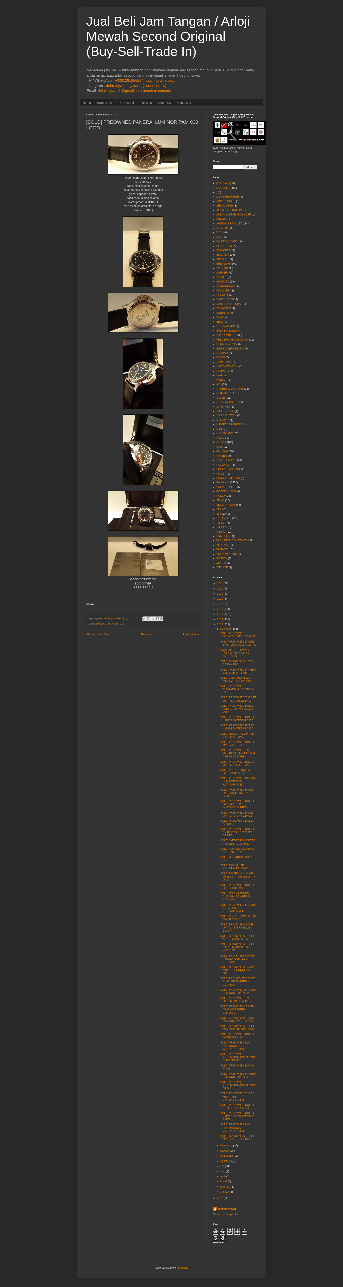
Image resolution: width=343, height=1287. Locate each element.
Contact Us (184, 102)
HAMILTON (223, 362)
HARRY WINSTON (227, 366)
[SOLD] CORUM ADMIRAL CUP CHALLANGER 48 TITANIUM (235, 896)
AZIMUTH (222, 228)
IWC (218, 384)
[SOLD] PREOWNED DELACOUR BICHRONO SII (238, 635)
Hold (219, 375)
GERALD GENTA (226, 344)
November (226, 1145)
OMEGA (221, 442)
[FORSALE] (223, 187)
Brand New (104, 102)
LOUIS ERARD (225, 411)
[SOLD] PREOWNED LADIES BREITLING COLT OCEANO (238, 643)
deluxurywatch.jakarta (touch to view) (136, 86)
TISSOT (221, 522)
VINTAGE (222, 549)
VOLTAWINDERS (226, 554)
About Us (164, 102)
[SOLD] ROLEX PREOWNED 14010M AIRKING (237, 735)
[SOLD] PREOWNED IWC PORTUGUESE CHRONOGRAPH (235, 1045)
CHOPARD (222, 281)
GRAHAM (222, 353)
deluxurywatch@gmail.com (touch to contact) (134, 91)
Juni (222, 1171)
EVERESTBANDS (227, 330)
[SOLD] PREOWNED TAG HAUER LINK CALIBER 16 (237, 1000)
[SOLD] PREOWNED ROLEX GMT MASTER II (237, 744)
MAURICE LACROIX (228, 424)
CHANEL (221, 277)
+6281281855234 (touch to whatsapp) (146, 80)
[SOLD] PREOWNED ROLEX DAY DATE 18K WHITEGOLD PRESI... (237, 804)
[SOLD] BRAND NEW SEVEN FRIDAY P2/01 (237, 663)
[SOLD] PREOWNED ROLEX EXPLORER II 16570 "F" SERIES (237, 832)
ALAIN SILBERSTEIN (229, 210)
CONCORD (223, 290)
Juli (222, 1166)
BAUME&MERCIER (228, 241)
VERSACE (222, 545)
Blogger (182, 1267)
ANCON (221, 219)
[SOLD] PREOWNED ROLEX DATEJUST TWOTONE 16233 (237, 793)
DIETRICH (222, 312)
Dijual (219, 317)
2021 (220, 583)
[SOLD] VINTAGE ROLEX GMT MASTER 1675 (238, 918)
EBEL (219, 321)
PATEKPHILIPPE (226, 460)
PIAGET (221, 473)
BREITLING (223, 263)
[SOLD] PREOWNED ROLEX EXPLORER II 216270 (237, 1106)
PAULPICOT (223, 464)
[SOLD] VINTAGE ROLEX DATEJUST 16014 (235, 771)
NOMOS (221, 437)
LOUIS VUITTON (226, 415)
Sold (122, 624)
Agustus (225, 1161)
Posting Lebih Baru (98, 634)
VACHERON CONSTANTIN (232, 540)
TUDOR (221, 527)
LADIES (221, 397)
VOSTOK (221, 558)
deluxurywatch (226, 1208)
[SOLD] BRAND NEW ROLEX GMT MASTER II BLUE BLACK (237, 927)
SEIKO (220, 500)
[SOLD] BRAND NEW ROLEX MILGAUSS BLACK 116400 (237, 1028)
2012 (220, 1198)
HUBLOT (221, 379)
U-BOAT (221, 531)
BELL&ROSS (224, 245)
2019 (220, 593)
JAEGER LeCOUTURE (229, 388)
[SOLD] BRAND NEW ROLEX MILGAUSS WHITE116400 (237, 1019)
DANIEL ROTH (225, 299)
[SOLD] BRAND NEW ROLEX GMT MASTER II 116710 (237, 1138)
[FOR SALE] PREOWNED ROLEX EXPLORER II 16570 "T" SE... (235, 653)
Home (87, 102)
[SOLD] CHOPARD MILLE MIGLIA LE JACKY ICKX (236, 679)
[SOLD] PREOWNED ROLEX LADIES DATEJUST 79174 (237, 719)
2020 (220, 588)
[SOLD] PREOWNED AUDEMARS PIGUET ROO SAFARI (237, 1085)
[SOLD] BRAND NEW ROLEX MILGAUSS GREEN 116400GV (237, 1009)
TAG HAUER (223, 518)
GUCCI (220, 357)
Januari (224, 1191)
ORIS (219, 446)
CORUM (221, 295)
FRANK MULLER (226, 335)
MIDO (219, 429)
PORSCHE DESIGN (228, 478)
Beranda (146, 634)
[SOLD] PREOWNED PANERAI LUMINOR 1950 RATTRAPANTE (238, 781)
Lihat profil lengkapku (225, 1214)
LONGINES (223, 406)
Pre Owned (126, 102)
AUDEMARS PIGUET (229, 223)
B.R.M (220, 232)
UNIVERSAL (223, 536)
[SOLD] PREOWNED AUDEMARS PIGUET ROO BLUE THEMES (237, 1057)
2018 (220, 598)
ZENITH (221, 562)
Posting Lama (191, 634)
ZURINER (222, 567)
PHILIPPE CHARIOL (228, 469)
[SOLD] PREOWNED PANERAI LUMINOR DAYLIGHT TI (238, 671)
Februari (225, 1186)
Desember (226, 628)
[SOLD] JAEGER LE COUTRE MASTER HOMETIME (237, 842)
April (223, 1176)
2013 (220, 624)
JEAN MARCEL (225, 393)
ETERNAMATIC (225, 326)
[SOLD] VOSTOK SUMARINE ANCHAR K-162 (237, 850)
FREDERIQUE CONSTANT (232, 339)
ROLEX (220, 495)
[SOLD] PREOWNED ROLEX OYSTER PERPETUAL (237, 763)
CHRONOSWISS (226, 286)
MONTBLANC (224, 433)
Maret (223, 1181)
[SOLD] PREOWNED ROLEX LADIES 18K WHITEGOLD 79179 (237, 709)
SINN (219, 509)
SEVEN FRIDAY (225, 504)
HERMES (222, 371)
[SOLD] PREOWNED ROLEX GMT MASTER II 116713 (237, 814)
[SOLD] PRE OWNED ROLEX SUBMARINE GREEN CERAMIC (237, 981)
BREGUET (222, 259)
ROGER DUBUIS (226, 491)
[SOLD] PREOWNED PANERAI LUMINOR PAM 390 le (238, 991)
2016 (220, 609)
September (226, 1155)
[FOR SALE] (223, 183)
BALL (219, 236)
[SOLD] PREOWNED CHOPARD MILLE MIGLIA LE (237, 689)
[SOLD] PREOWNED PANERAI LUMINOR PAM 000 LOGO (238, 1075)
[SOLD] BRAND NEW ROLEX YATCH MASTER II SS (237, 937)
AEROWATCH (224, 205)
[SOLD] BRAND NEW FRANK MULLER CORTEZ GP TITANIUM (237, 959)
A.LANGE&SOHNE (227, 196)
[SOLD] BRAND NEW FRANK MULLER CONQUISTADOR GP (238, 970)
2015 (220, 614)
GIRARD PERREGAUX (230, 348)
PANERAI (100, 624)
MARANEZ (222, 420)
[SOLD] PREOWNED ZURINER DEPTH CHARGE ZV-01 (238, 699)
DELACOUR (223, 308)
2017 (220, 604)
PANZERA (222, 455)
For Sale (146, 102)
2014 (220, 619)
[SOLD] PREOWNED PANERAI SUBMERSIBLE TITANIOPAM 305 (238, 908)
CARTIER (222, 272)
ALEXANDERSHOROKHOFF (233, 214)
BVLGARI (222, 268)
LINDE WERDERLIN (228, 402)
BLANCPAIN (223, 250)
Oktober (225, 1150)
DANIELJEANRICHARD (230, 303)
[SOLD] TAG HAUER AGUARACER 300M (233, 867)
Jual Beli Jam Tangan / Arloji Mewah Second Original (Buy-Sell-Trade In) (168, 36)
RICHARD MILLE (226, 487)
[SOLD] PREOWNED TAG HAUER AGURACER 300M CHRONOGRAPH (237, 753)
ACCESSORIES (225, 201)
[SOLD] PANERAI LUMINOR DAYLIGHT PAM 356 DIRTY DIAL (238, 876)
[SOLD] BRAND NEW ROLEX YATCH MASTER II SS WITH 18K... (237, 947)
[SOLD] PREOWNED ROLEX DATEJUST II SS (237, 887)
